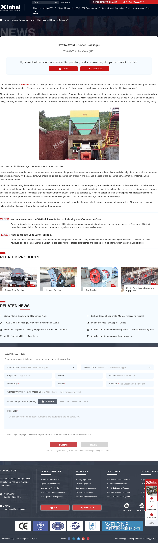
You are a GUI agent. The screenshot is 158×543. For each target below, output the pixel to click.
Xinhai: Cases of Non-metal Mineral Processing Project (117, 316)
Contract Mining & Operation (111, 8)
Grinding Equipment (83, 480)
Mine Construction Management (53, 492)
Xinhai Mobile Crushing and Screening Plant (25, 316)
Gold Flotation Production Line (118, 480)
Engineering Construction (50, 488)
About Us (37, 8)
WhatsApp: (13, 383)
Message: (12, 411)
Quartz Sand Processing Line (118, 497)
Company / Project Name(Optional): (24, 392)
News (35, 13)
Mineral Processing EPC (69, 8)
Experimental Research (50, 480)
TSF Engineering (89, 8)
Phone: (113, 375)
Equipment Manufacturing (50, 484)
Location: (114, 383)
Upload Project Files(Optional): (22, 401)
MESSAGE (95, 69)
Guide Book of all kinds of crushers (21, 336)
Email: (61, 383)
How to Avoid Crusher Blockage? (53, 20)
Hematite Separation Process (118, 492)
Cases (148, 8)
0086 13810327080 (133, 2)
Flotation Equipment (83, 484)
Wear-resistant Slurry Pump (86, 497)
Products (130, 8)
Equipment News (27, 20)
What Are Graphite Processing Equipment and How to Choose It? (35, 329)
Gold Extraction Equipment (86, 488)
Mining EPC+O (49, 8)
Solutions (139, 8)
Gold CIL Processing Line (117, 484)
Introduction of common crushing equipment (112, 336)
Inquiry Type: (13, 367)
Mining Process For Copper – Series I (109, 322)
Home (6, 20)
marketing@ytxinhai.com (105, 2)
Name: (61, 375)
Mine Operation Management (52, 497)
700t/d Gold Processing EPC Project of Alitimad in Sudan (31, 322)
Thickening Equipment (84, 492)
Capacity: (12, 375)
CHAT (63, 69)
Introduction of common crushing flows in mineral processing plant (122, 329)
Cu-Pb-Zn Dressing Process (118, 488)
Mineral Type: (91, 367)
